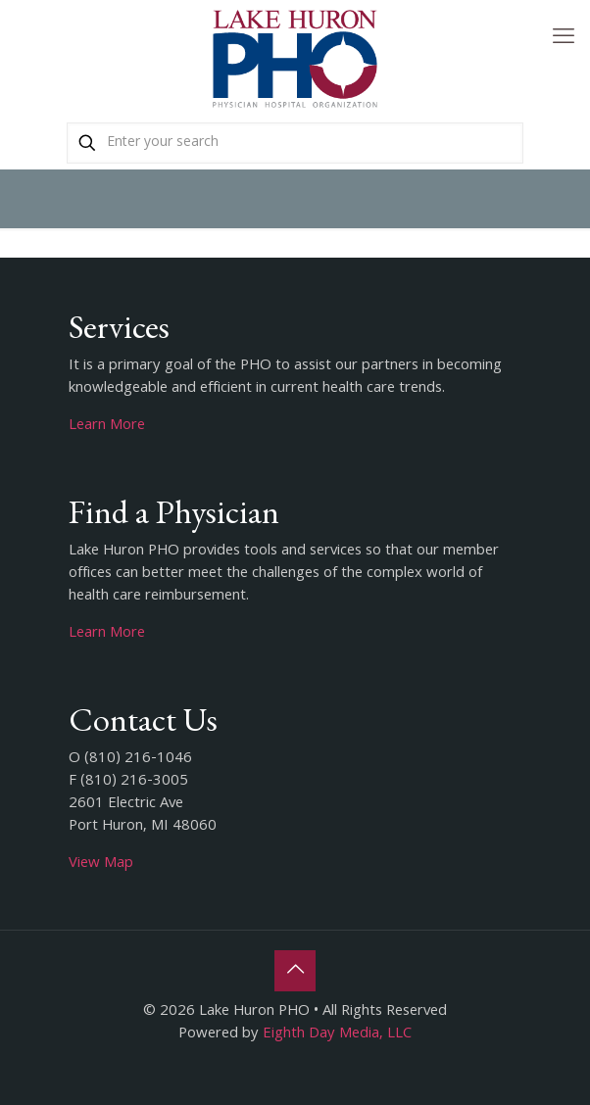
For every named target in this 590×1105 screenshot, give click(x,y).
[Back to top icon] (295, 970)
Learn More (107, 426)
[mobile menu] (563, 39)
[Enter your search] (295, 143)
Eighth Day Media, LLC (337, 1034)
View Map (101, 864)
